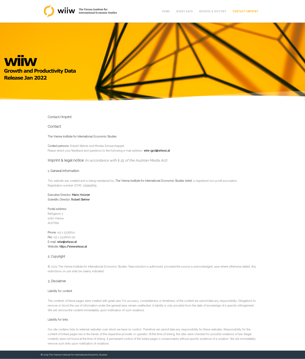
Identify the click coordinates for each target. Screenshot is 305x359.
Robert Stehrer (80, 199)
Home (166, 11)
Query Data (184, 11)
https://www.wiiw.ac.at (73, 246)
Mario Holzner (81, 194)
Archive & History (212, 11)
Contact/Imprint (246, 11)
